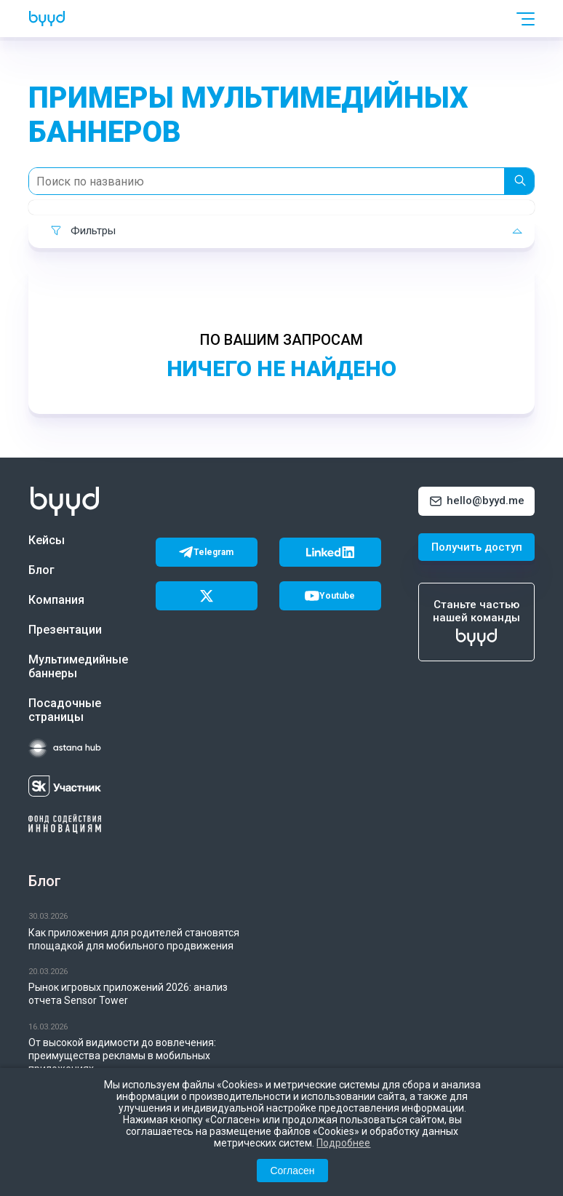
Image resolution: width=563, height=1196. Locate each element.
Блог (41, 570)
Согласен (292, 1170)
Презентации (65, 630)
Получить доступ (476, 547)
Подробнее (343, 1143)
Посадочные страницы (64, 710)
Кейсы (46, 540)
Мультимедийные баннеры (75, 666)
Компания (56, 600)
